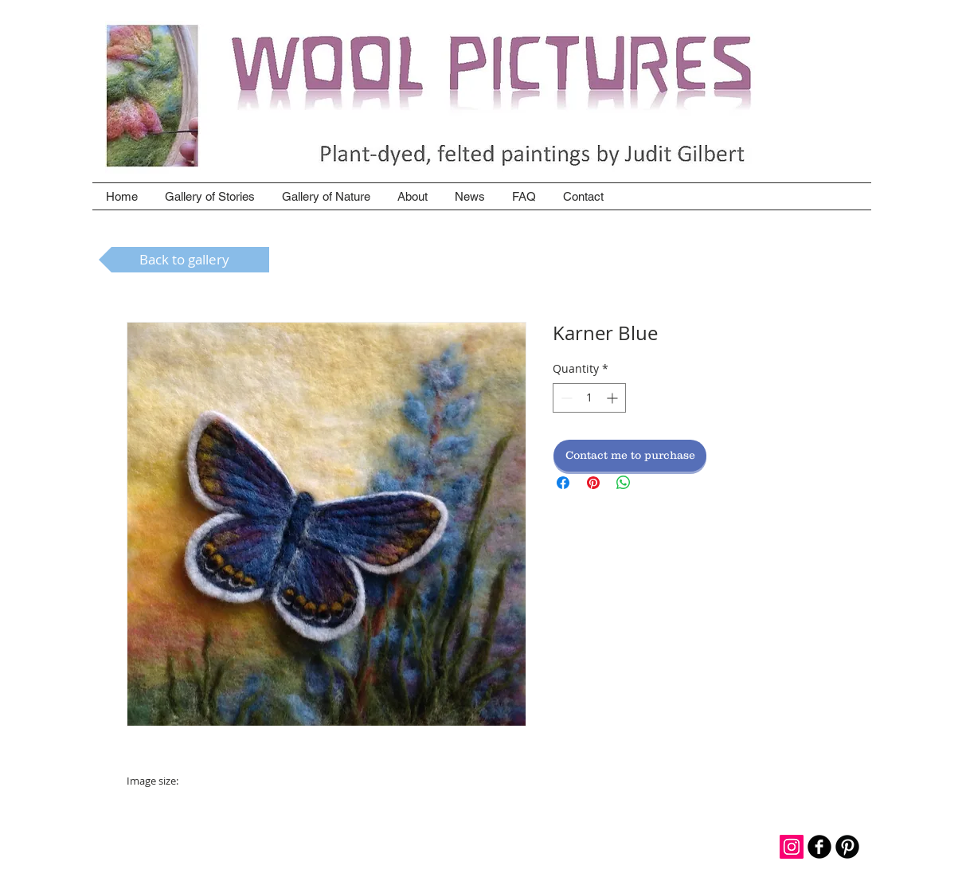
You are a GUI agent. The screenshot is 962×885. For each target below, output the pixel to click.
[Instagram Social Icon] (792, 847)
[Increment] (614, 398)
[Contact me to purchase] (629, 456)
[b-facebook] (819, 847)
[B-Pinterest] (847, 847)
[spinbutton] (589, 398)
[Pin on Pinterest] (593, 482)
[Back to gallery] (184, 259)
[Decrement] (565, 398)
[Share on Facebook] (563, 482)
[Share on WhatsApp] (623, 482)
